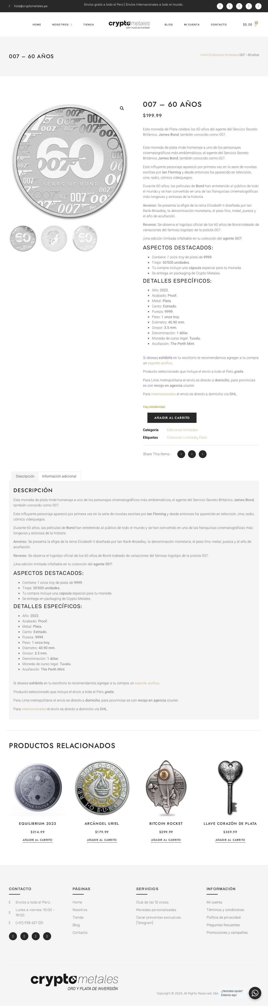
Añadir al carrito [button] (37, 840)
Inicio (204, 55)
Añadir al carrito (172, 418)
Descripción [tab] (25, 476)
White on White (247, 993)
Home (37, 24)
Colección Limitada (182, 437)
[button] (122, 108)
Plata (203, 437)
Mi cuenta (192, 24)
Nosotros (62, 24)
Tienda (88, 24)
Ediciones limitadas (223, 55)
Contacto (219, 24)
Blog (169, 24)
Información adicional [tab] (59, 476)
